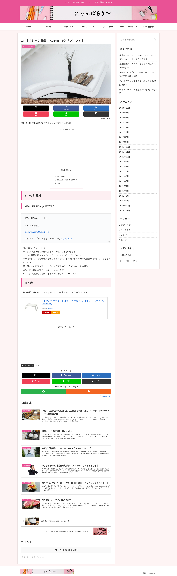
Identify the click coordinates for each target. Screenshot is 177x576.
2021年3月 (124, 191)
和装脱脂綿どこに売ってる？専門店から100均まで (137, 66)
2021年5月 (124, 181)
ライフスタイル (27, 360)
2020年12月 (124, 206)
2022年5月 (124, 122)
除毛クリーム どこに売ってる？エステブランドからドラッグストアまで (137, 57)
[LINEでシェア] (89, 108)
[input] (138, 39)
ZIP (37, 360)
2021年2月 (124, 196)
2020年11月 (124, 210)
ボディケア (126, 225)
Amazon (55, 307)
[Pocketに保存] (73, 108)
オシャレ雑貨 (59, 171)
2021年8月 (124, 166)
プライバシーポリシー (130, 261)
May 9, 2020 (66, 233)
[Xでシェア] (28, 108)
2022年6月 (124, 118)
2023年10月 (124, 108)
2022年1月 (124, 142)
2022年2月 (124, 137)
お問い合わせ (126, 255)
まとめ (56, 178)
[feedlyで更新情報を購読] (43, 386)
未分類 (124, 240)
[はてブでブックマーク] (58, 108)
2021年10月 (124, 157)
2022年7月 (124, 113)
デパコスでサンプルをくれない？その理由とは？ (137, 83)
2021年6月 (124, 176)
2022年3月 (124, 132)
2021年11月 (124, 152)
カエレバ (50, 303)
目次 (63, 164)
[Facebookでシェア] (43, 108)
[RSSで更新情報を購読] (89, 386)
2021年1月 (124, 201)
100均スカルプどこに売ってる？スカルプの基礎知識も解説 (137, 74)
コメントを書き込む (66, 549)
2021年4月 (124, 186)
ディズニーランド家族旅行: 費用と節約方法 (138, 91)
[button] (104, 108)
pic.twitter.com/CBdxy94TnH (37, 227)
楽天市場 (46, 307)
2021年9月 (124, 162)
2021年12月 (124, 147)
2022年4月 (124, 127)
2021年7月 (124, 171)
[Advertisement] (66, 141)
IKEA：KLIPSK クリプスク (67, 174)
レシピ (124, 235)
